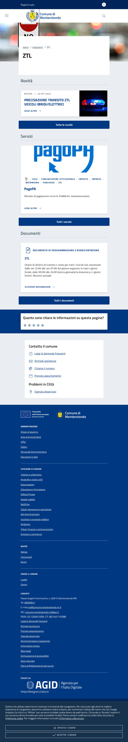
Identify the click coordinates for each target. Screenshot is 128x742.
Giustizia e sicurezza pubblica (35, 519)
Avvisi (24, 562)
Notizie (24, 552)
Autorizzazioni (27, 484)
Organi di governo (29, 432)
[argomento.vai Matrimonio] (33, 182)
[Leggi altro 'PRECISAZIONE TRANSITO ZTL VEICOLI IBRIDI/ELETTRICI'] (32, 111)
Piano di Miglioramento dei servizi (37, 666)
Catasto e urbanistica (31, 474)
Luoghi (24, 579)
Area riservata (28, 661)
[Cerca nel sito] (103, 16)
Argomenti (37, 47)
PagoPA (30, 188)
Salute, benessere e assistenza (36, 509)
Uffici (23, 442)
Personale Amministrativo (34, 452)
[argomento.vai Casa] (35, 179)
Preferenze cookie (14, 718)
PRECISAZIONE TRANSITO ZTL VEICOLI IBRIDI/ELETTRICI (47, 102)
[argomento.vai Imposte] (84, 179)
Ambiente (25, 524)
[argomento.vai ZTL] (60, 182)
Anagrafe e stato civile (32, 479)
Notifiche (25, 504)
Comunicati (26, 557)
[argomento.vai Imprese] (97, 179)
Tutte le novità (64, 125)
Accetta (64, 735)
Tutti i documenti (64, 300)
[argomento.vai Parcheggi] (49, 182)
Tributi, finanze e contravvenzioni (37, 529)
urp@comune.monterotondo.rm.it (44, 607)
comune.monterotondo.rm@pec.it (42, 612)
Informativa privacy (30, 646)
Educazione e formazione (33, 489)
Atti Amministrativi (30, 514)
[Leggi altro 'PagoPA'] (32, 208)
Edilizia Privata (28, 494)
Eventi (24, 584)
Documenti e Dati (29, 457)
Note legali (26, 651)
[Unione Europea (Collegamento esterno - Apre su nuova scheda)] (36, 415)
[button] (27, 5)
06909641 (29, 602)
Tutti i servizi (64, 222)
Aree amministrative (31, 437)
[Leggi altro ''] (40, 287)
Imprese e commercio (31, 534)
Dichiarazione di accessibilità (35, 656)
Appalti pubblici (28, 499)
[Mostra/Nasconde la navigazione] (7, 16)
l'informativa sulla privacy (71, 718)
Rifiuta (64, 728)
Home (26, 47)
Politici (24, 447)
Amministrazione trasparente (35, 641)
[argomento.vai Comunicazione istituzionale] (58, 179)
